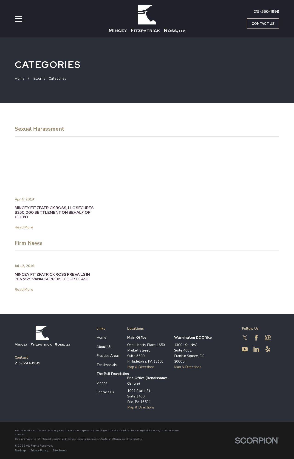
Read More (24, 227)
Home (101, 337)
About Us (103, 346)
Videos (101, 383)
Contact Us (263, 23)
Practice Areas (107, 355)
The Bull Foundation (112, 374)
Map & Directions (140, 367)
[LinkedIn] (256, 349)
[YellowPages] (268, 338)
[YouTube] (245, 349)
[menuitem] (20, 450)
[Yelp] (268, 349)
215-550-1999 (266, 11)
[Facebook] (256, 338)
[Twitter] (245, 338)
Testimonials (106, 365)
